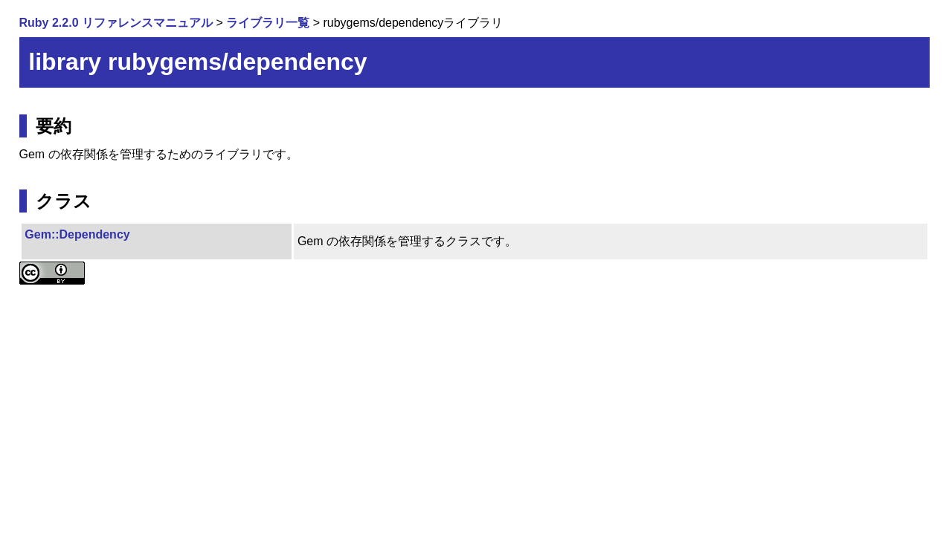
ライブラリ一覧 (267, 22)
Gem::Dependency (77, 234)
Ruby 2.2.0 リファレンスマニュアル (116, 22)
